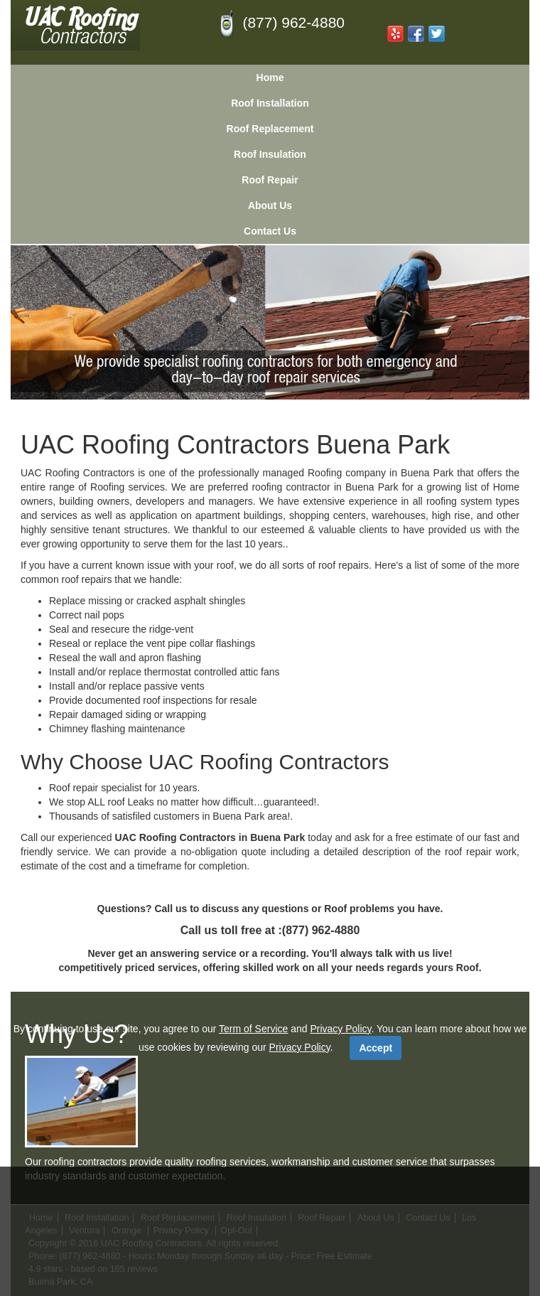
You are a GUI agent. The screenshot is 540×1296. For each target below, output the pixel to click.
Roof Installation (270, 103)
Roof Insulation (270, 154)
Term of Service (253, 1028)
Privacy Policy (340, 1028)
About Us (270, 205)
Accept (375, 1048)
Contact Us (270, 231)
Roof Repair (270, 180)
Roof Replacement (270, 128)
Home (270, 77)
